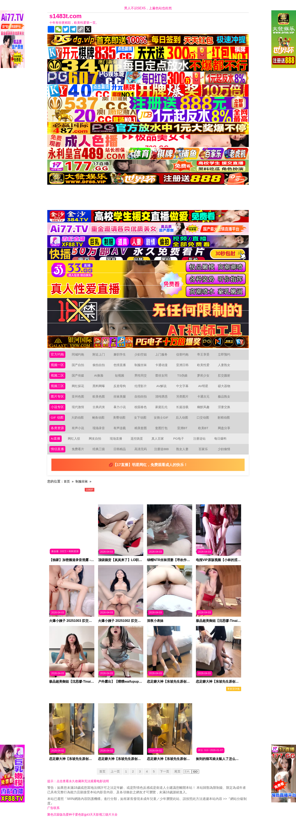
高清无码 (140, 449)
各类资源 (57, 428)
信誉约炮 (182, 354)
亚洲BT (182, 428)
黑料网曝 (98, 386)
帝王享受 (203, 354)
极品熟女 (224, 396)
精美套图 (140, 428)
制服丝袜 (140, 365)
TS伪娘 (182, 375)
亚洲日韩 (182, 365)
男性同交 (140, 375)
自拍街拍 (140, 396)
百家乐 (203, 449)
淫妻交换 (224, 407)
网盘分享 (224, 428)
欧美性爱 (203, 365)
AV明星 (203, 386)
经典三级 (98, 449)
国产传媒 (77, 375)
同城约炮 (77, 354)
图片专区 (57, 396)
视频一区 (57, 365)
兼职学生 (119, 354)
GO (197, 771)
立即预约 (224, 354)
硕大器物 (224, 386)
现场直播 (116, 438)
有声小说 (77, 428)
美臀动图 (119, 417)
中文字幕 (182, 386)
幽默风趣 (203, 407)
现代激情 (77, 407)
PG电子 (178, 438)
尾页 (179, 771)
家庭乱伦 (161, 407)
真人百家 (157, 438)
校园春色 (140, 407)
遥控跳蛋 (136, 438)
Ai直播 (55, 438)
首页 (67, 481)
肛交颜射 (224, 375)
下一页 (165, 771)
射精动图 (223, 417)
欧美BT (203, 428)
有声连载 (119, 428)
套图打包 (161, 428)
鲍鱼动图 (98, 417)
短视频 (120, 375)
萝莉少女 (203, 375)
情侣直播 (57, 449)
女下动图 (140, 417)
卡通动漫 (161, 365)
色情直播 (119, 365)
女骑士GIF (161, 417)
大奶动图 (77, 417)
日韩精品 (119, 449)
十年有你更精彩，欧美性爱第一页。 (75, 22)
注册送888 (161, 449)
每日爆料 (220, 438)
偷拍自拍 (98, 365)
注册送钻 (199, 438)
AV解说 (161, 386)
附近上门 (98, 354)
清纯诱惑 (161, 396)
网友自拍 (95, 438)
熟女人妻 (182, 449)
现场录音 (98, 428)
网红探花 (77, 386)
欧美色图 (98, 396)
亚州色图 (77, 396)
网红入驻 (74, 438)
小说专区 (57, 407)
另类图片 (182, 396)
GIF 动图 (57, 417)
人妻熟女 (224, 365)
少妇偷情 (224, 449)
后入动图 (182, 417)
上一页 (114, 771)
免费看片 (77, 449)
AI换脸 (99, 375)
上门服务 (161, 354)
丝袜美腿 (119, 396)
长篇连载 (182, 407)
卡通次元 (203, 396)
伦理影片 (140, 386)
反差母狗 (119, 386)
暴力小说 (119, 407)
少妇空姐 (140, 354)
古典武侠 (98, 407)
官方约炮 (57, 354)
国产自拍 (77, 365)
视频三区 (57, 386)
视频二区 (57, 375)
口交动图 (203, 417)
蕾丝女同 (161, 375)
